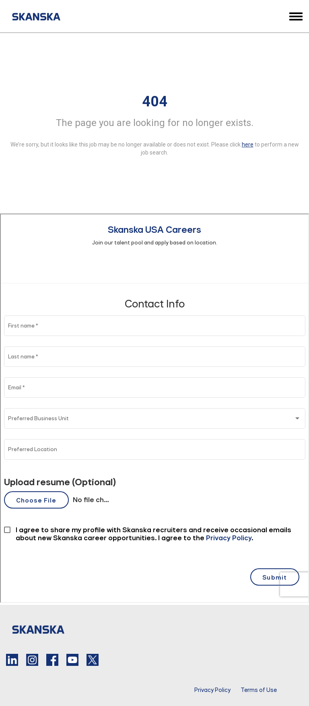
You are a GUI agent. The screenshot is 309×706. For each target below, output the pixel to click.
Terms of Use (259, 690)
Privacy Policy (212, 690)
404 (154, 101)
